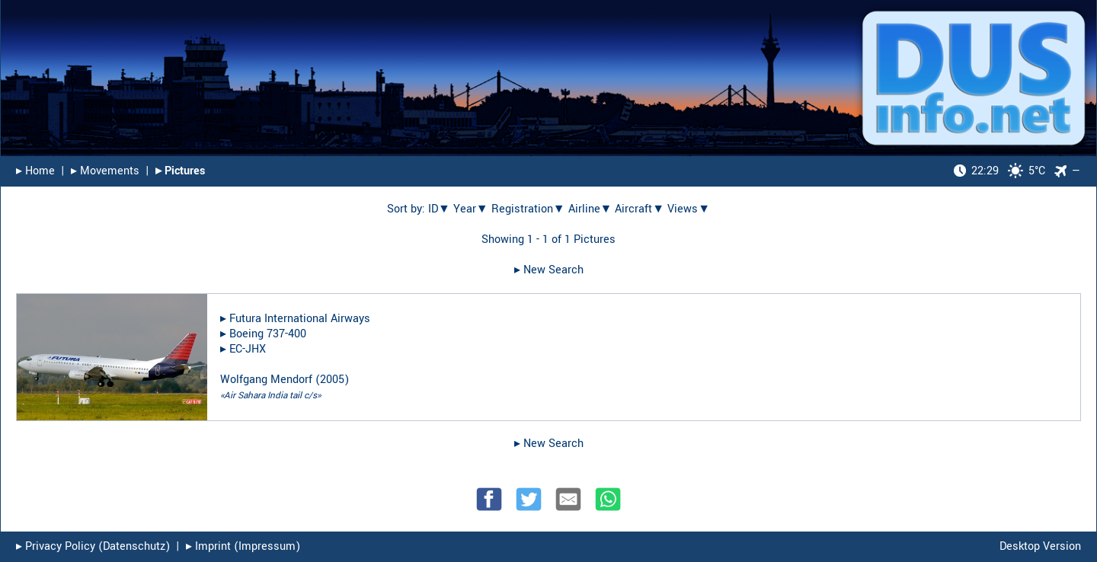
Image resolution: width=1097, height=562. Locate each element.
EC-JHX (247, 349)
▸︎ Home (35, 171)
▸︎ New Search (549, 270)
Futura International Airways (299, 319)
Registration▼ (528, 209)
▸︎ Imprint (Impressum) (243, 546)
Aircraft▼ (639, 209)
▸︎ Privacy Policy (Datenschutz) (93, 546)
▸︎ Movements (105, 171)
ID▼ (439, 209)
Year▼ (470, 209)
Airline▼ (590, 209)
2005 (332, 380)
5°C (999, 171)
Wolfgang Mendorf (266, 380)
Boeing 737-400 (267, 334)
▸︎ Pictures (180, 171)
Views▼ (688, 209)
